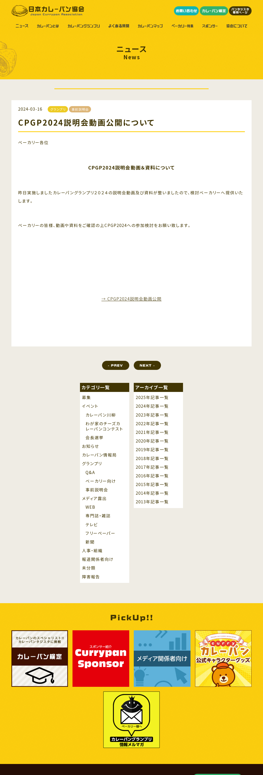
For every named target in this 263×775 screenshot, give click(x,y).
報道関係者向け (98, 559)
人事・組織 (92, 550)
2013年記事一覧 (152, 502)
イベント (90, 406)
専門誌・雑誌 (98, 516)
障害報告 (91, 577)
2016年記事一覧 (152, 476)
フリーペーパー (100, 533)
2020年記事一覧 (152, 441)
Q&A (90, 472)
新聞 (90, 542)
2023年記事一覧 (152, 415)
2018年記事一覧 (152, 458)
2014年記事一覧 (152, 493)
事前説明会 (96, 490)
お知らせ (90, 446)
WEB (90, 507)
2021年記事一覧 (152, 432)
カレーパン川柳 (100, 415)
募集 (86, 397)
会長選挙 (94, 437)
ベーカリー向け (100, 481)
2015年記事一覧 (152, 484)
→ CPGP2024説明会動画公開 (131, 299)
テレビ (91, 524)
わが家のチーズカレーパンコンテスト (104, 426)
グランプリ (92, 463)
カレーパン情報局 (99, 455)
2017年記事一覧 (152, 467)
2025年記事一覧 (152, 397)
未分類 (89, 568)
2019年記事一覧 (152, 449)
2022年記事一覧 (152, 423)
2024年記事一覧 (152, 406)
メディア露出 (94, 498)
